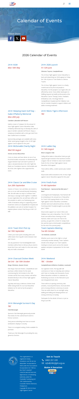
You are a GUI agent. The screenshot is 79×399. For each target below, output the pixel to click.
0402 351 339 (51, 360)
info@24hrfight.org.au (55, 363)
